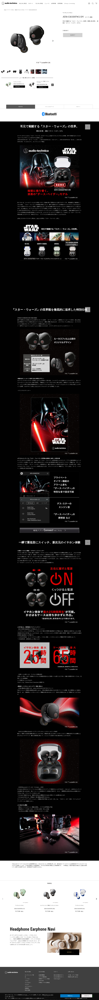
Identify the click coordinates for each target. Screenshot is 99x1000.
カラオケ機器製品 (43, 967)
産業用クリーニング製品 (44, 969)
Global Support (57, 969)
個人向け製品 (23, 3)
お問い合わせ (71, 962)
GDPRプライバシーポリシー (50, 988)
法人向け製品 (39, 3)
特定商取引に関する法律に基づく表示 (52, 990)
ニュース (47, 3)
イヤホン (27, 971)
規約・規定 (46, 986)
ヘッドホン (27, 969)
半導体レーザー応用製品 (44, 973)
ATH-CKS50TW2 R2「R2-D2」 (67, 130)
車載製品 (27, 978)
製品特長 (21, 97)
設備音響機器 (42, 965)
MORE (69, 942)
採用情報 (60, 3)
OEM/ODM (41, 971)
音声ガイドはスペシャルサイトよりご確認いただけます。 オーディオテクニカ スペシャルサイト (44, 316)
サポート (30, 3)
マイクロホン (28, 973)
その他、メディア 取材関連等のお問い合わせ (73, 966)
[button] (52, 41)
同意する (70, 995)
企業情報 (53, 3)
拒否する (86, 995)
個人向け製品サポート (59, 965)
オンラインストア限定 (29, 966)
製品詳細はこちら (19, 86)
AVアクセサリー (28, 976)
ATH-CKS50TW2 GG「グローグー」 (49, 130)
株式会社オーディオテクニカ (31, 989)
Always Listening (69, 3)
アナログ (27, 974)
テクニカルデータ (49, 97)
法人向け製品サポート (59, 967)
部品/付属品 (27, 980)
